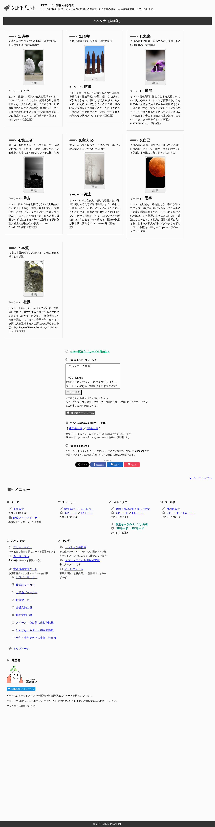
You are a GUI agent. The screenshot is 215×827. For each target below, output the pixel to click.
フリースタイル (22, 547)
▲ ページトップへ (200, 478)
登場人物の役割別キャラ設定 (133, 509)
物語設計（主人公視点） (79, 509)
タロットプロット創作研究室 (82, 560)
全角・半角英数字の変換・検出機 (36, 637)
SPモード (92, 428)
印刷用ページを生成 (82, 412)
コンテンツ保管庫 (75, 547)
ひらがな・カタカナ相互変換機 (35, 630)
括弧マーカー (24, 600)
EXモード (87, 513)
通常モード (75, 428)
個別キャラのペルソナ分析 (132, 524)
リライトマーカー (26, 577)
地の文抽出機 (24, 615)
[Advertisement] (107, 763)
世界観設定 (173, 509)
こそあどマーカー (26, 592)
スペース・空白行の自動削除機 (35, 622)
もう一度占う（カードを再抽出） (90, 351)
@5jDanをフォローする (21, 688)
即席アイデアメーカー (26, 517)
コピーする (73, 392)
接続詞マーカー (25, 584)
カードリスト (21, 556)
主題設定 (18, 509)
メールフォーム (73, 569)
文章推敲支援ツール (25, 569)
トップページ (21, 648)
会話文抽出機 (24, 607)
